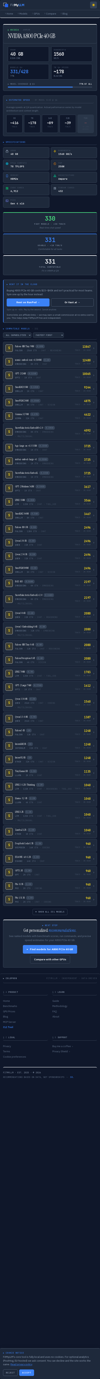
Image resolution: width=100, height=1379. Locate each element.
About (55, 1016)
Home (9, 13)
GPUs (36, 13)
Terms (6, 1051)
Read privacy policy (21, 1364)
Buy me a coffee (62, 1046)
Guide (55, 1001)
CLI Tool (8, 1027)
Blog (64, 13)
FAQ (54, 1011)
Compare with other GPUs (50, 959)
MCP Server (9, 1022)
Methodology (59, 1006)
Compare (50, 13)
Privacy (7, 1046)
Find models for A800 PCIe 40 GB (50, 949)
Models (22, 13)
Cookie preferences (14, 1056)
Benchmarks (10, 1006)
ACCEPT (26, 1372)
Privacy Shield (61, 1051)
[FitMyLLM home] (13, 5)
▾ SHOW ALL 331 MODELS (50, 911)
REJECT (10, 1372)
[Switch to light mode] (93, 5)
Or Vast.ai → (72, 302)
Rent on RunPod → (28, 302)
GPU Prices (9, 1011)
